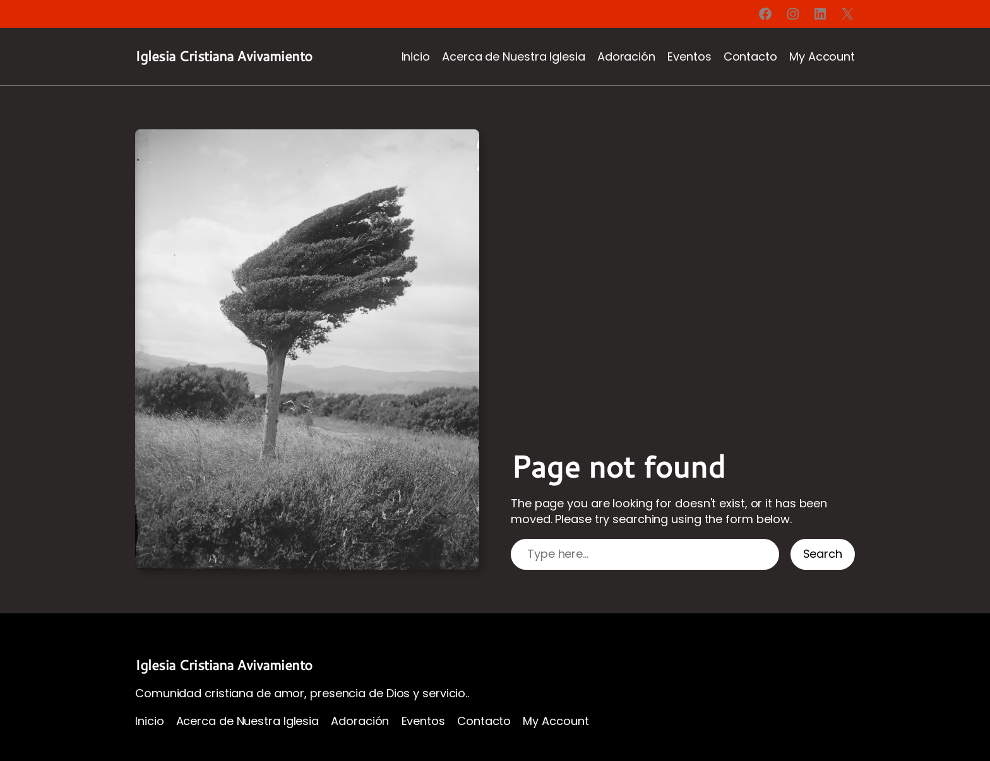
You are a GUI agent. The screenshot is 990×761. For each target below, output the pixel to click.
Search (822, 554)
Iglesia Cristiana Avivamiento (224, 56)
